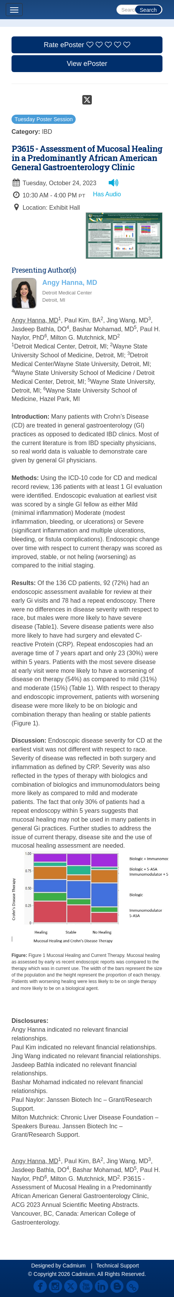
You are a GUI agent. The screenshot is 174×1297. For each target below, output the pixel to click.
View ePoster (87, 63)
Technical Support (117, 1265)
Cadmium (74, 1265)
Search (148, 10)
